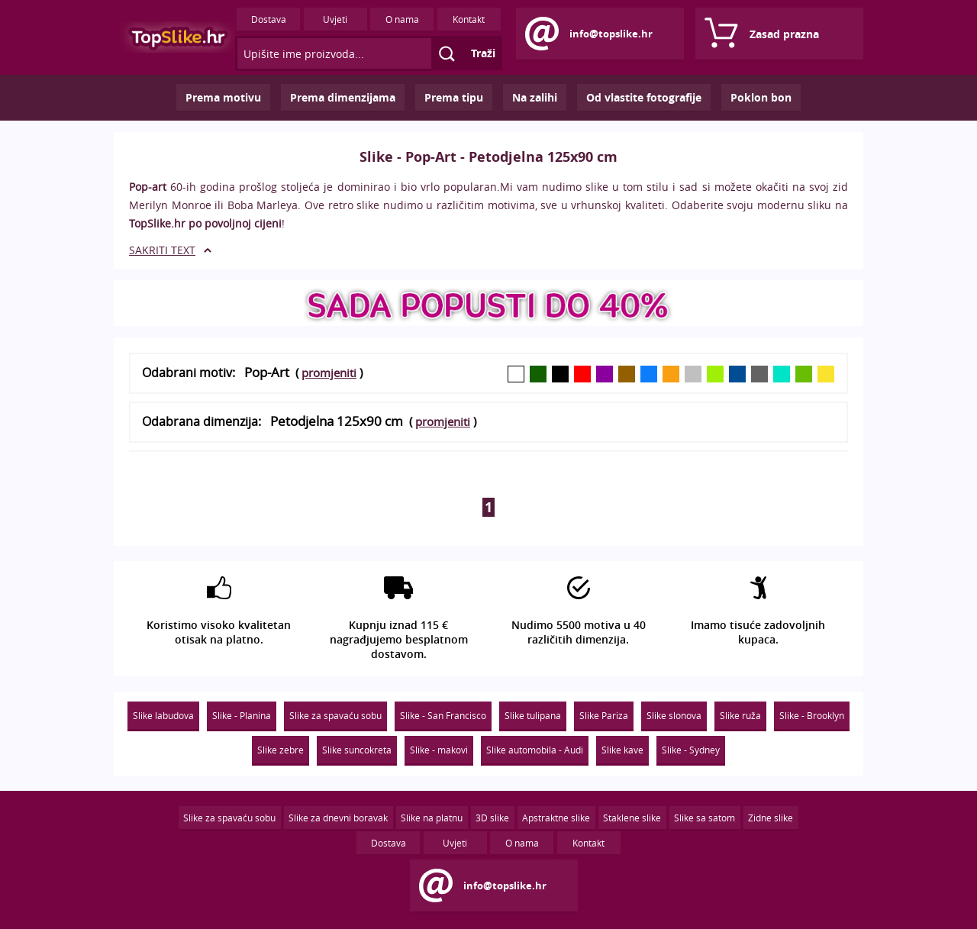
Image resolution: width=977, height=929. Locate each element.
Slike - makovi (439, 750)
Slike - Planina (241, 715)
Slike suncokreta (357, 750)
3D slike (492, 817)
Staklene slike (632, 817)
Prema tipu (453, 97)
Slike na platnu (432, 817)
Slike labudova (163, 715)
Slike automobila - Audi (534, 750)
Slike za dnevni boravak (338, 817)
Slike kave (622, 750)
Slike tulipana (533, 715)
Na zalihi (534, 97)
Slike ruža (740, 715)
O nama (402, 19)
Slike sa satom (704, 817)
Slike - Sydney (691, 750)
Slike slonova (673, 715)
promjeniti (328, 372)
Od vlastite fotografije (643, 97)
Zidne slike (770, 817)
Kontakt (469, 19)
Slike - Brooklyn (811, 715)
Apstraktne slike (556, 817)
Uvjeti (335, 19)
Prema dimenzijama (342, 97)
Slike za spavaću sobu (335, 715)
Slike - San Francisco (443, 715)
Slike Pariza (603, 715)
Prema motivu (223, 97)
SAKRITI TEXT (162, 250)
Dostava (268, 19)
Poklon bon (761, 97)
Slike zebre (280, 750)
